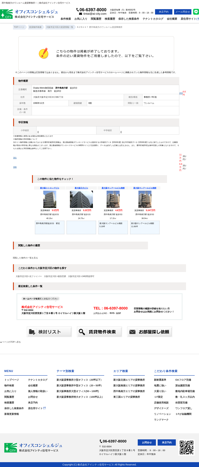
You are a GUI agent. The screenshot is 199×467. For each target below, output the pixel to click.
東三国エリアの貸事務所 (126, 396)
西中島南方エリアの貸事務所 (129, 391)
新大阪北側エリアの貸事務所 (129, 379)
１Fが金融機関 (183, 414)
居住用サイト (190, 18)
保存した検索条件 (128, 18)
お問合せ (33, 396)
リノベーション (162, 414)
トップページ (11, 379)
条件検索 (66, 18)
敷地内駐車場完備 (185, 391)
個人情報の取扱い (37, 391)
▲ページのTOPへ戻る (10, 342)
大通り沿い (160, 391)
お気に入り (80, 18)
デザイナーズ (161, 408)
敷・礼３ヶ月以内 (185, 396)
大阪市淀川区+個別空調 (55, 276)
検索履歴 (110, 18)
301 (15, 158)
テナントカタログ (153, 18)
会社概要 (172, 18)
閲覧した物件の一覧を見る (25, 258)
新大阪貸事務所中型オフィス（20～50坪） (80, 385)
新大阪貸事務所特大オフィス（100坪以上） (80, 396)
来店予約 (164, 11)
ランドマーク (161, 419)
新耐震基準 (160, 379)
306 (15, 167)
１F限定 (158, 396)
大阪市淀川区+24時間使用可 (81, 276)
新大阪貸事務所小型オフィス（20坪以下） (80, 379)
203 (181, 93)
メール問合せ (182, 11)
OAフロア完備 (183, 379)
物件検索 (9, 385)
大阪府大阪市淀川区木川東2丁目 (48, 97)
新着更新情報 (11, 414)
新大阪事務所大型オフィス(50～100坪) (78, 391)
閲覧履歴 (96, 18)
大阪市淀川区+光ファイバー (29, 276)
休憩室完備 (181, 402)
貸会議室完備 (182, 385)
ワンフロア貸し (183, 408)
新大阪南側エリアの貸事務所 (129, 385)
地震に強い (160, 385)
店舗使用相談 (161, 402)
